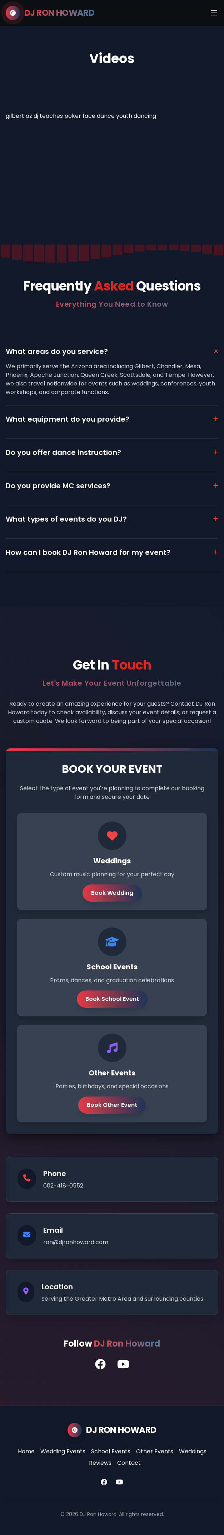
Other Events (154, 1451)
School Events (110, 1451)
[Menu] (214, 13)
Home (26, 1451)
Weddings (192, 1451)
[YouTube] (119, 1482)
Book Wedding (112, 893)
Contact (129, 1463)
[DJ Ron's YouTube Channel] (123, 1364)
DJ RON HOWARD (59, 13)
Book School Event (112, 999)
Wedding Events (62, 1451)
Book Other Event (112, 1105)
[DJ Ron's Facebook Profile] (100, 1364)
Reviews (100, 1463)
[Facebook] (104, 1482)
